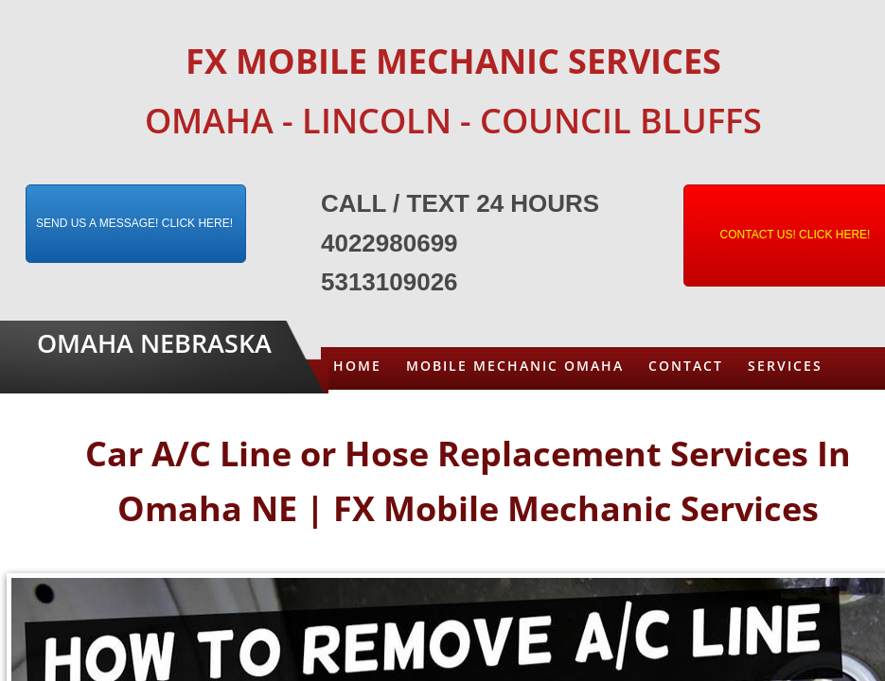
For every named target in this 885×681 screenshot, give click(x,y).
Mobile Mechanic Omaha (515, 366)
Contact (685, 366)
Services (785, 366)
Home (357, 366)
